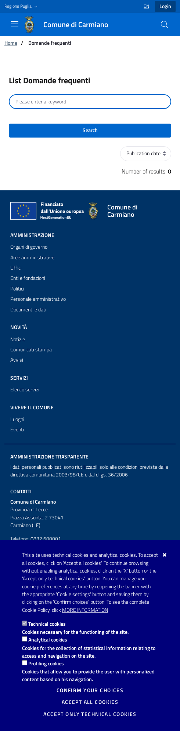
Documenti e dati (28, 310)
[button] (21, 6)
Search (90, 130)
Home (10, 43)
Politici (17, 289)
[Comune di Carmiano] (70, 24)
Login (165, 6)
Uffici (16, 268)
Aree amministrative (32, 257)
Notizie (17, 339)
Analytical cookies (47, 639)
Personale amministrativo (38, 299)
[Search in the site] (164, 24)
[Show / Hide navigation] (14, 23)
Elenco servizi (24, 389)
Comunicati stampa (31, 350)
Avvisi (16, 360)
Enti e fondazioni (27, 278)
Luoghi (17, 419)
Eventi (17, 429)
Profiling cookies (46, 663)
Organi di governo (28, 247)
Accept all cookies (90, 702)
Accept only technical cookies (89, 714)
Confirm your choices (90, 690)
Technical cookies (47, 624)
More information (85, 610)
